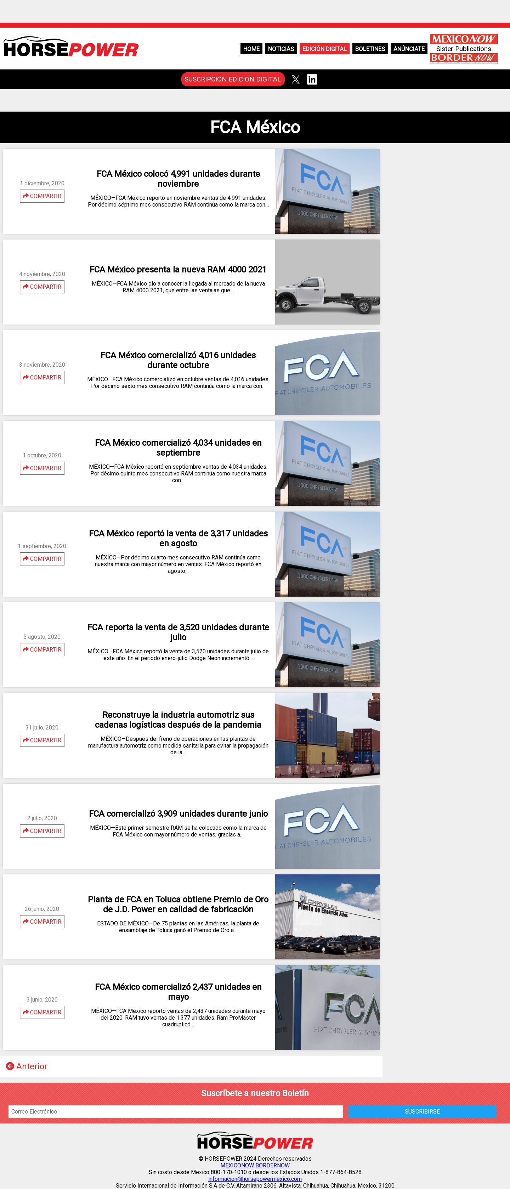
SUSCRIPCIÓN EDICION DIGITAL (233, 79)
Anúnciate (409, 48)
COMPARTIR (42, 196)
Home (251, 48)
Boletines (370, 48)
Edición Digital (324, 48)
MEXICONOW (237, 1165)
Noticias (281, 48)
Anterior (26, 1066)
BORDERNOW (272, 1165)
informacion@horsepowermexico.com (255, 1179)
